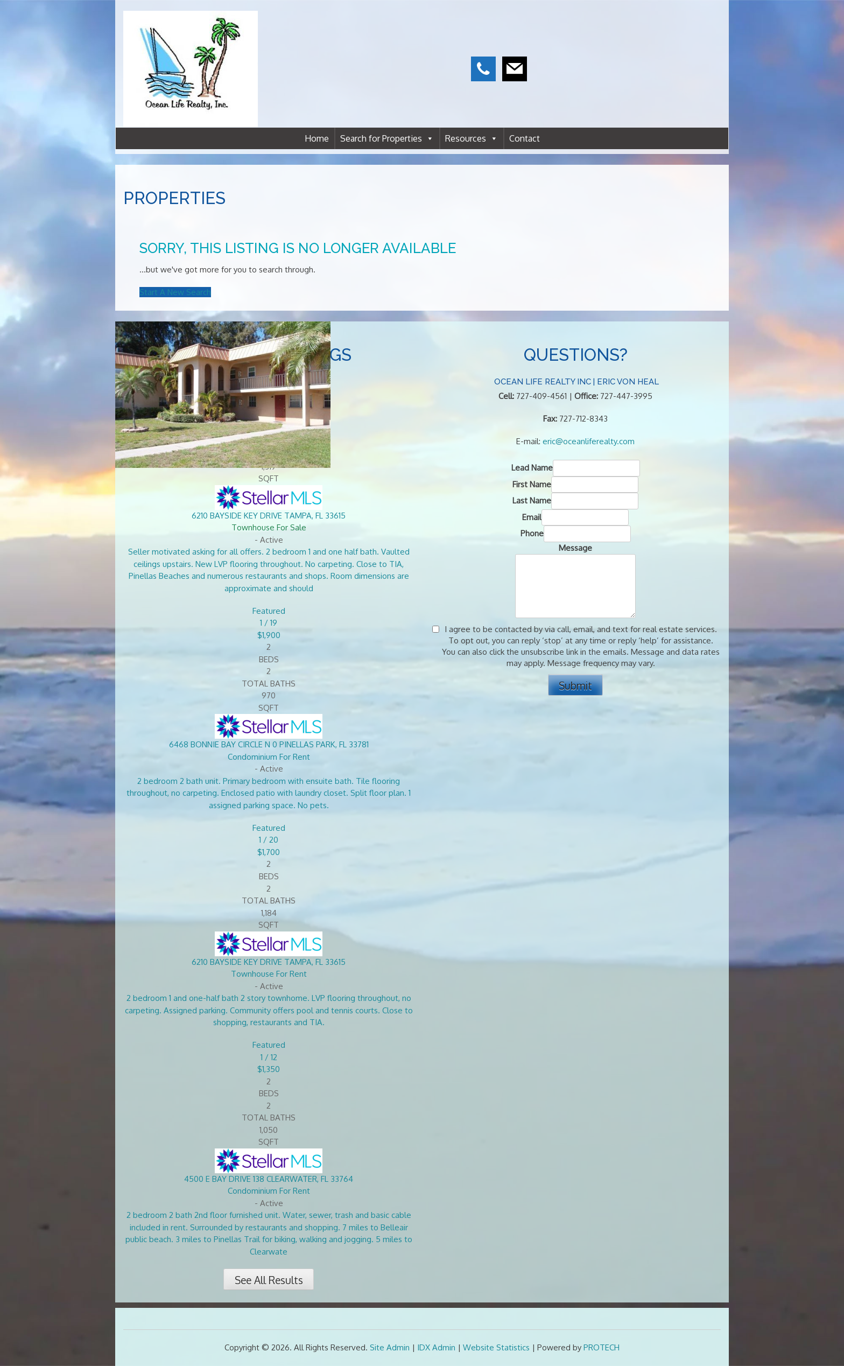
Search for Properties (387, 138)
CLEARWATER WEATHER (652, 48)
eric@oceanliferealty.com (589, 441)
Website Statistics (496, 1347)
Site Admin (390, 1347)
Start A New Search (175, 292)
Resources (471, 138)
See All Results (269, 1280)
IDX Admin (436, 1347)
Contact (524, 138)
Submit (575, 685)
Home (317, 138)
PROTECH (601, 1347)
